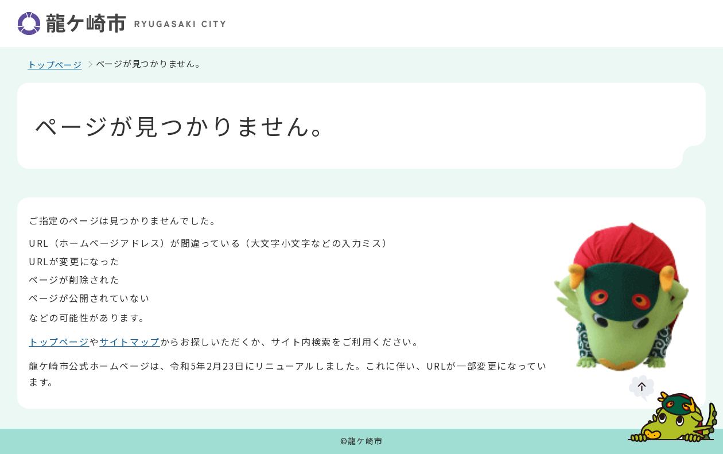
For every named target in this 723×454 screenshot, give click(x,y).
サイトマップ (129, 341)
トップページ (55, 65)
